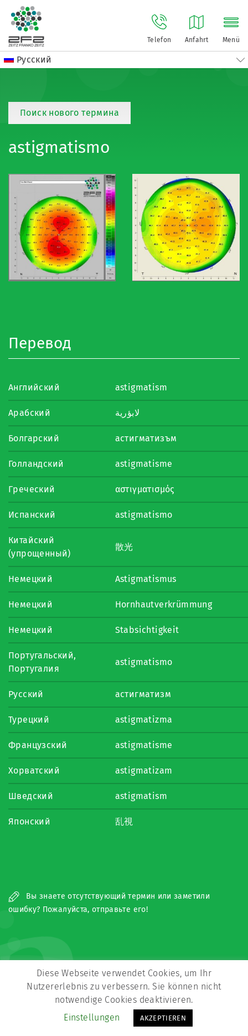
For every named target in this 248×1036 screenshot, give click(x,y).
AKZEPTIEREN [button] (163, 1018)
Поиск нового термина (69, 112)
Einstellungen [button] (92, 1017)
